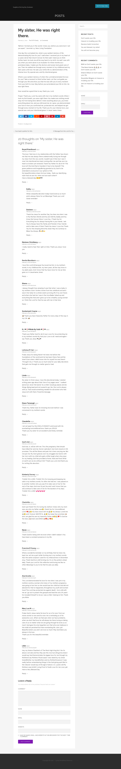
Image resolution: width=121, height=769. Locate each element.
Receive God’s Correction (90, 44)
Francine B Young (29, 548)
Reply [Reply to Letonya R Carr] (24, 368)
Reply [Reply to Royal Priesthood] (24, 182)
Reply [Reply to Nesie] (24, 541)
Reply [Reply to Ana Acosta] (24, 601)
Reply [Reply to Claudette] (24, 435)
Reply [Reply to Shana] (24, 304)
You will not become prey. (90, 50)
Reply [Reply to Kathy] (28, 202)
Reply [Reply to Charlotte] (24, 523)
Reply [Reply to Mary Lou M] (24, 639)
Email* (90, 106)
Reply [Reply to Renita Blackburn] (24, 276)
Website (21, 727)
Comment (22, 689)
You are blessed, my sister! (90, 47)
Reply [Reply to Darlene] (28, 235)
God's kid (25, 442)
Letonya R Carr (28, 350)
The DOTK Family (34, 40)
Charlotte (26, 502)
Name (20, 709)
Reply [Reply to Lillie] (24, 673)
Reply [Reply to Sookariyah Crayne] (24, 322)
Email (20, 718)
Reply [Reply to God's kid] (24, 467)
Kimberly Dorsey (28, 475)
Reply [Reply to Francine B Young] (24, 569)
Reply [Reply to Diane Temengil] (24, 414)
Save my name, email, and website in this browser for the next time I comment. (45, 736)
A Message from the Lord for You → (64, 131)
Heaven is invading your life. (91, 41)
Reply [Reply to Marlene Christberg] (24, 253)
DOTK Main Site (102, 6)
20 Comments (44, 40)
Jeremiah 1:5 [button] (30, 48)
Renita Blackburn (29, 260)
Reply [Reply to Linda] (24, 396)
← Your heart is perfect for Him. (22, 131)
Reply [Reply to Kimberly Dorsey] (24, 495)
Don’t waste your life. (88, 38)
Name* (90, 98)
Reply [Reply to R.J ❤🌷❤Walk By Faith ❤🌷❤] (24, 343)
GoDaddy (76, 760)
